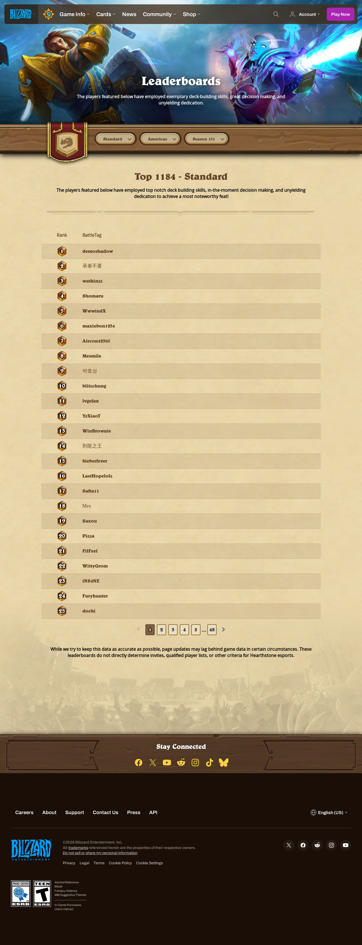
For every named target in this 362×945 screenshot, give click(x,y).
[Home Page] (47, 14)
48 (212, 629)
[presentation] (21, 14)
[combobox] (115, 138)
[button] (115, 139)
